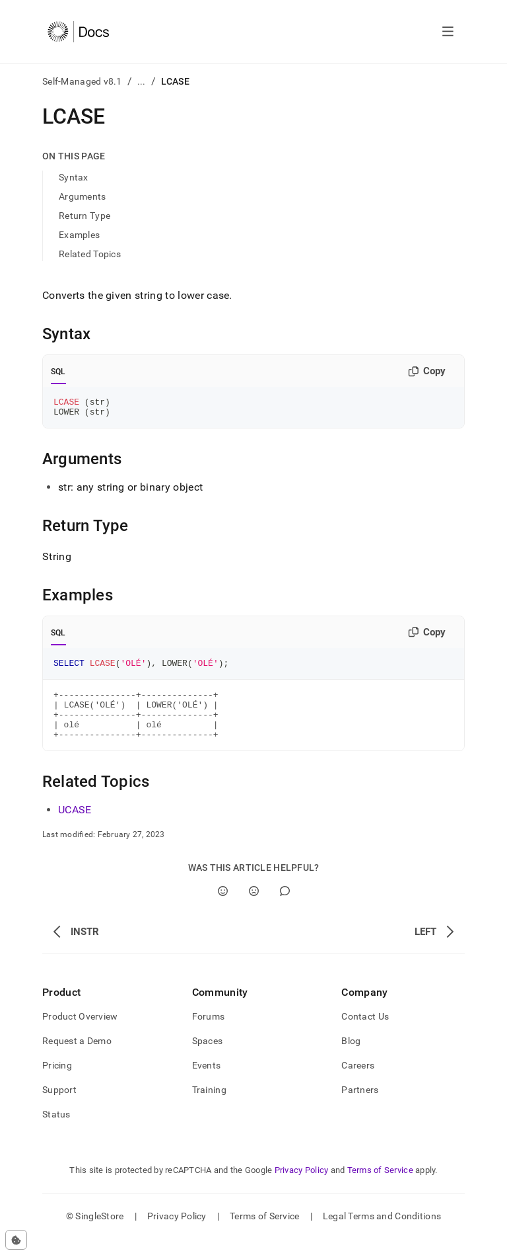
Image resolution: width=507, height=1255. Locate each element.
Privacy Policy (302, 1186)
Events (206, 1081)
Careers (357, 1081)
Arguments (82, 196)
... (141, 81)
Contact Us (365, 1032)
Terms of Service (380, 1186)
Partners (359, 1105)
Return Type (84, 215)
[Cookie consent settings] (16, 1240)
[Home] (78, 31)
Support (59, 1105)
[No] (253, 907)
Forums (208, 1032)
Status (56, 1130)
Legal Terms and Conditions (382, 1232)
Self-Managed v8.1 (82, 81)
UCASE (75, 825)
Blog (350, 1056)
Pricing (57, 1081)
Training (209, 1105)
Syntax (73, 177)
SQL (58, 371)
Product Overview (80, 1032)
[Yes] (222, 907)
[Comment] (284, 907)
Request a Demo (77, 1056)
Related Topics (90, 254)
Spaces (207, 1056)
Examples (79, 234)
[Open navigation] (448, 31)
